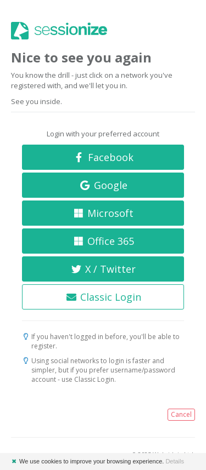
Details (174, 461)
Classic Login (103, 296)
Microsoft (103, 213)
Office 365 (103, 241)
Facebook (103, 157)
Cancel (181, 414)
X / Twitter (103, 269)
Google (103, 185)
